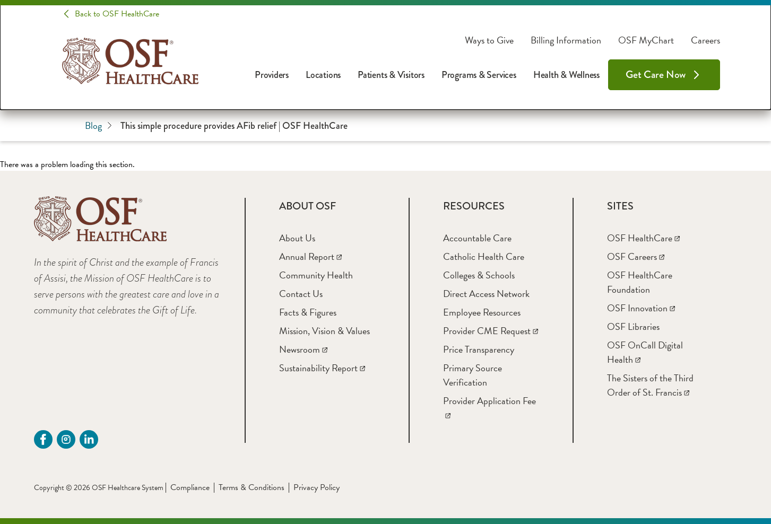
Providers (272, 75)
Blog (98, 125)
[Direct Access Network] (486, 293)
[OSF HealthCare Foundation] (639, 282)
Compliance (190, 487)
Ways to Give (489, 40)
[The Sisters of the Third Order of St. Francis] (650, 385)
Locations (323, 75)
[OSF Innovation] (641, 308)
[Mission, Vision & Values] (324, 331)
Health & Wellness (566, 75)
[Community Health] (316, 275)
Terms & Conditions (251, 487)
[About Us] (297, 238)
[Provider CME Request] (490, 331)
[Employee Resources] (482, 312)
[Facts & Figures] (307, 312)
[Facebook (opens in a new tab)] (43, 439)
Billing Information (566, 40)
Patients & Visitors (391, 75)
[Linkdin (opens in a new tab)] (89, 439)
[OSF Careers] (635, 256)
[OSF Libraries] (633, 326)
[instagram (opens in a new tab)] (66, 439)
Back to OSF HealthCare (117, 14)
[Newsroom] (303, 349)
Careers (705, 40)
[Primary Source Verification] (472, 375)
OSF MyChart (646, 40)
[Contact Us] (301, 293)
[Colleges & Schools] (479, 275)
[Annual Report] (310, 256)
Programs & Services (478, 75)
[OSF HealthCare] (643, 238)
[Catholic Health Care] (483, 256)
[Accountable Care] (477, 238)
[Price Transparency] (478, 349)
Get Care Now (656, 74)
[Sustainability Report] (322, 368)
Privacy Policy (316, 487)
